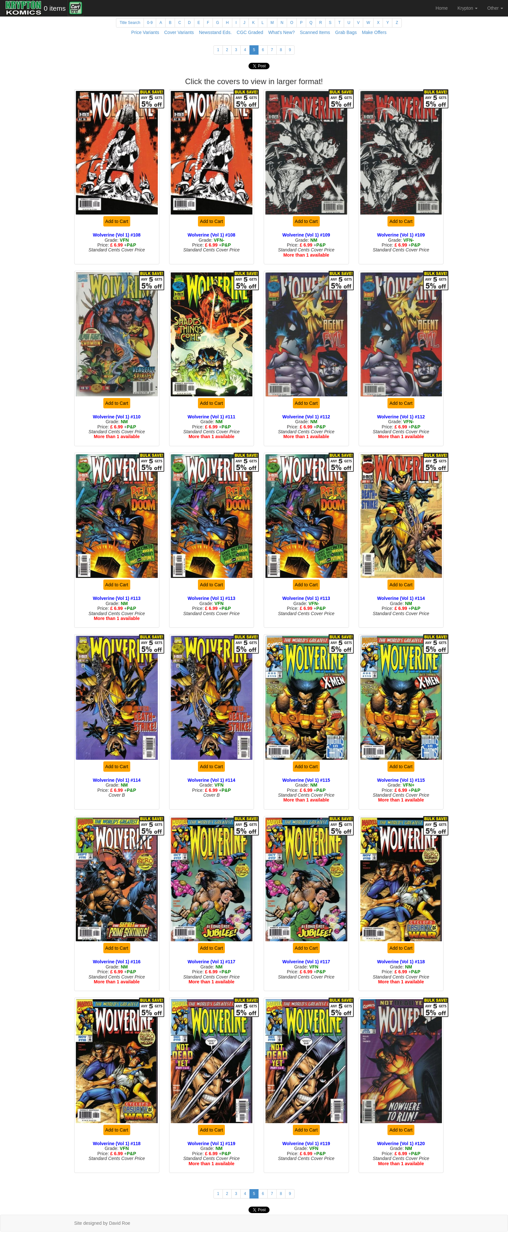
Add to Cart (116, 221)
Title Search (130, 22)
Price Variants (145, 32)
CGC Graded (250, 32)
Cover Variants (179, 32)
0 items (55, 8)
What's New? (281, 32)
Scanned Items (315, 32)
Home (442, 8)
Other (495, 8)
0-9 (150, 22)
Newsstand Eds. (215, 32)
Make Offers (374, 32)
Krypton (467, 8)
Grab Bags (346, 32)
